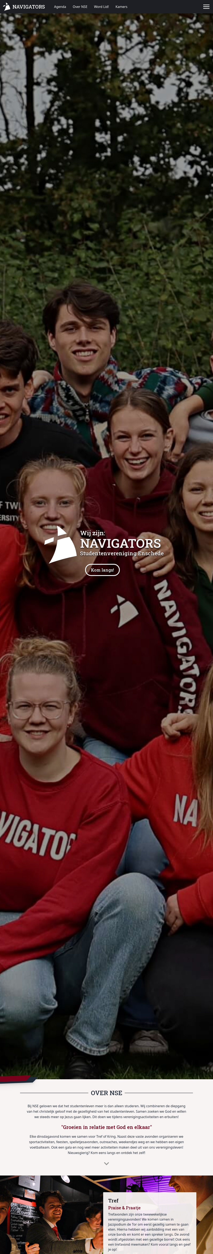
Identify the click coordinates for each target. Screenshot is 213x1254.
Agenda (60, 6)
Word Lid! (101, 6)
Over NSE (80, 6)
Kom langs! (102, 570)
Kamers (121, 6)
